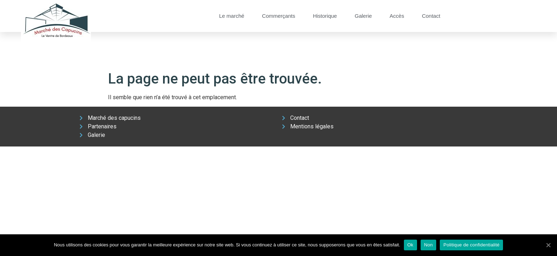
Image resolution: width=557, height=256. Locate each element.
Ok (410, 244)
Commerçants (278, 16)
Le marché (231, 16)
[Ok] (548, 245)
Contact (431, 16)
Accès (397, 16)
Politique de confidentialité (471, 244)
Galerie (363, 16)
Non (428, 244)
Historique (325, 16)
